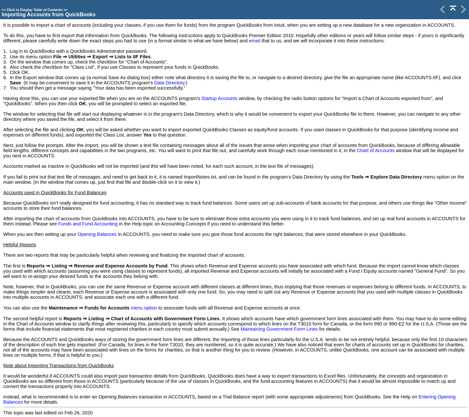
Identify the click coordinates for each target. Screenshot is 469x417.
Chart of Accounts (376, 150)
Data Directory (169, 82)
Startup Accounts (219, 98)
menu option (144, 307)
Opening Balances (97, 234)
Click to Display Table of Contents (35, 10)
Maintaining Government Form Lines (279, 329)
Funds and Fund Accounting (88, 223)
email (254, 40)
